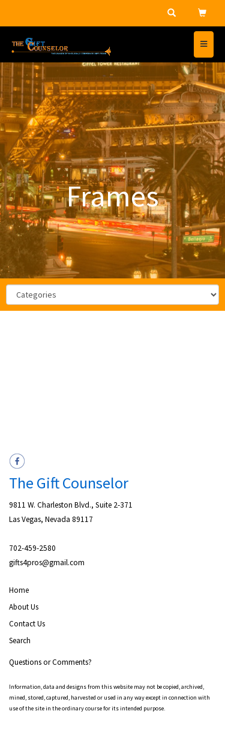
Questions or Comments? (50, 662)
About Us (23, 607)
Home (19, 590)
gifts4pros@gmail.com (47, 562)
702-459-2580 (32, 548)
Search (20, 640)
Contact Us (27, 624)
